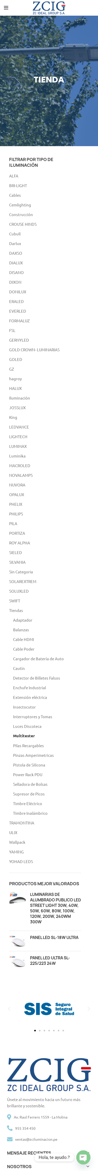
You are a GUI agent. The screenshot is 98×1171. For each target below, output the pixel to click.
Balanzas (21, 629)
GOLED (15, 359)
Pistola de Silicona (29, 764)
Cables (15, 195)
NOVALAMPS (21, 475)
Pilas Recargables (28, 745)
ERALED (16, 301)
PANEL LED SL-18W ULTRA (54, 937)
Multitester (24, 735)
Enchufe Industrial (29, 687)
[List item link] (49, 1128)
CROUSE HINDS (23, 224)
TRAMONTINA (21, 822)
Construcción (21, 214)
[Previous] (5, 81)
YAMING (16, 851)
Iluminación (19, 397)
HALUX (15, 388)
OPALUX (16, 494)
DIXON (15, 282)
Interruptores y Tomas (32, 716)
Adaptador (22, 619)
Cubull (15, 233)
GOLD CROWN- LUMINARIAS (34, 349)
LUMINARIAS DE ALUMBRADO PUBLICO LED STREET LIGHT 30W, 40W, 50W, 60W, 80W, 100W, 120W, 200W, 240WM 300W (55, 908)
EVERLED (17, 310)
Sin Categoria (21, 571)
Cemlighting (20, 204)
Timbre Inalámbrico (30, 813)
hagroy (15, 378)
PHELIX (15, 504)
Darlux (15, 243)
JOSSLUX (17, 407)
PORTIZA (17, 533)
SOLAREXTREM (22, 581)
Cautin (19, 668)
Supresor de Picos (29, 793)
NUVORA (17, 484)
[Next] (93, 81)
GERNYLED (19, 339)
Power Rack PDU (27, 774)
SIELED (15, 552)
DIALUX (16, 262)
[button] (9, 1009)
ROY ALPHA (19, 542)
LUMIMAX (18, 446)
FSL (12, 330)
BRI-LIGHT (18, 185)
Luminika (17, 455)
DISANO (16, 272)
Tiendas (16, 610)
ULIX (13, 832)
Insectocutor (24, 706)
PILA (13, 523)
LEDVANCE (19, 426)
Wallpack (17, 842)
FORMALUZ (19, 320)
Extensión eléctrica (30, 697)
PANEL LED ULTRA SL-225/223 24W (50, 960)
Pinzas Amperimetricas (33, 755)
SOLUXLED (19, 591)
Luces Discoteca (27, 726)
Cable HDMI (23, 639)
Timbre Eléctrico (27, 803)
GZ (11, 368)
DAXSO (15, 253)
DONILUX (17, 291)
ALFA (13, 175)
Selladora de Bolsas (30, 784)
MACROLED (19, 465)
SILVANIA (17, 562)
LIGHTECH (18, 436)
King (13, 417)
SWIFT (14, 600)
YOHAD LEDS (21, 861)
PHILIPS (16, 513)
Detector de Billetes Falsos (36, 677)
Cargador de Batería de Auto (38, 658)
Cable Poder (23, 648)
